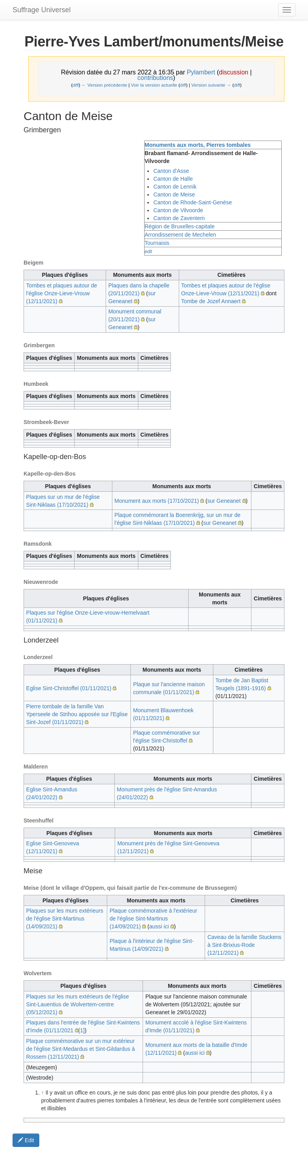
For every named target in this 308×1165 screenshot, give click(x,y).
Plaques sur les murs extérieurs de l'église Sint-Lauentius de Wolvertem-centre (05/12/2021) (77, 1004)
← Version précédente (104, 84)
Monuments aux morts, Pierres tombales (198, 145)
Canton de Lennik (174, 186)
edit (148, 251)
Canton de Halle (172, 179)
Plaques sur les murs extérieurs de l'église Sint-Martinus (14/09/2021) (64, 919)
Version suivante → (211, 84)
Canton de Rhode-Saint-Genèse (192, 202)
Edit (26, 1140)
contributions (155, 77)
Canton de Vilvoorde (178, 210)
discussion (233, 72)
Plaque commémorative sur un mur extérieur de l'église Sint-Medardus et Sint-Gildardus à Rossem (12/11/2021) (80, 1049)
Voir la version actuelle (154, 84)
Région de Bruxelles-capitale (179, 226)
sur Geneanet (224, 501)
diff (76, 84)
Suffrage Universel (42, 10)
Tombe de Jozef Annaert (210, 301)
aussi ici (159, 926)
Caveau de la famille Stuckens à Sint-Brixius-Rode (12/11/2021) (244, 945)
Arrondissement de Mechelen (180, 235)
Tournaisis (157, 243)
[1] (82, 1030)
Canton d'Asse (171, 171)
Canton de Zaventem (179, 218)
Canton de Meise (174, 194)
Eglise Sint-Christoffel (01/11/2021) (69, 688)
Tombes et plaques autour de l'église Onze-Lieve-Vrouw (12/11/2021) (61, 293)
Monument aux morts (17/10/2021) (156, 501)
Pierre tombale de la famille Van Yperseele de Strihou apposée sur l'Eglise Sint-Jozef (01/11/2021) (77, 714)
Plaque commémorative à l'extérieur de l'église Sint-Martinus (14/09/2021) (153, 919)
